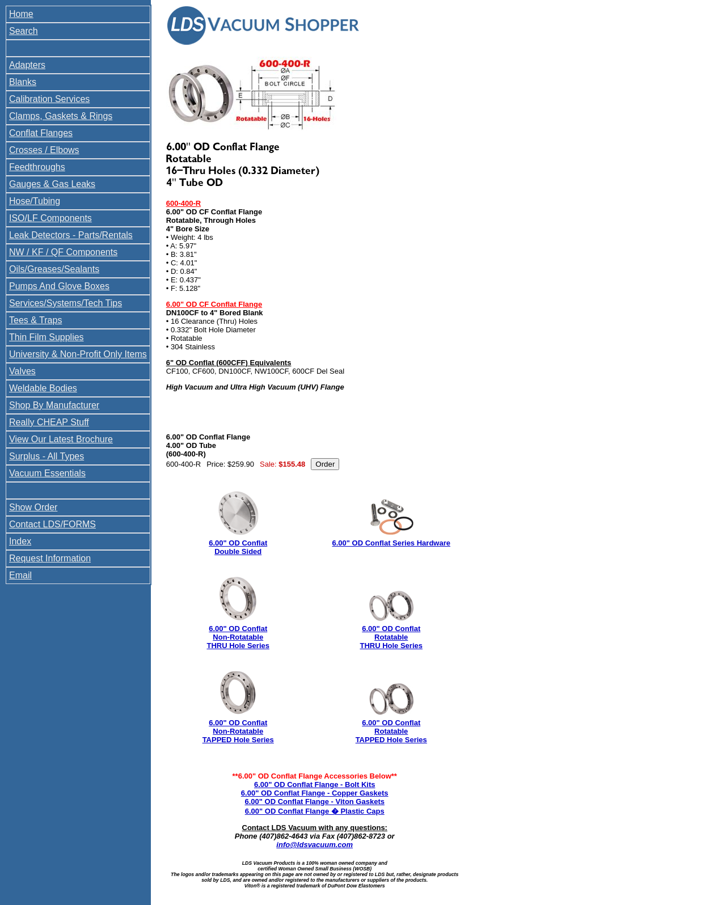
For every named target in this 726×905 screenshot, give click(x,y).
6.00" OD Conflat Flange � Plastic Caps (315, 811)
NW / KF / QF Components (63, 252)
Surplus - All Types (46, 456)
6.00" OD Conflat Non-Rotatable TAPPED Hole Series (238, 731)
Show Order (33, 507)
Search (23, 31)
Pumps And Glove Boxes (59, 286)
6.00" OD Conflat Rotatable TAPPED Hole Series (391, 731)
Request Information (50, 558)
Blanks (22, 82)
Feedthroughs (37, 167)
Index (20, 541)
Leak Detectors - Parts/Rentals (71, 235)
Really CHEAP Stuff (49, 422)
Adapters (27, 65)
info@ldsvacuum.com (314, 844)
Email (20, 575)
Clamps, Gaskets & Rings (60, 116)
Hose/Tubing (34, 201)
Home (21, 14)
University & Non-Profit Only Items (78, 354)
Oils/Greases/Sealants (54, 269)
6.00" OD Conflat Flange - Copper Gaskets (315, 793)
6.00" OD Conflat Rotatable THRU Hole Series (391, 637)
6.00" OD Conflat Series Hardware (391, 543)
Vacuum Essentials (47, 473)
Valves (22, 371)
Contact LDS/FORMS (52, 524)
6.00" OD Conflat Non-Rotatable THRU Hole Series (237, 637)
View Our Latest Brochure (61, 439)
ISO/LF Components (50, 218)
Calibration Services (49, 99)
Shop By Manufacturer (54, 405)
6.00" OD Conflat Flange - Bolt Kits (314, 784)
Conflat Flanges (41, 133)
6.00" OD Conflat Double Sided (238, 547)
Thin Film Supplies (46, 337)
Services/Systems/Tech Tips (65, 303)
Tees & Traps (35, 320)
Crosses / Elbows (44, 150)
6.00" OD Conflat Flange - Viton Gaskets (314, 801)
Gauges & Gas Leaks (52, 184)
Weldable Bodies (43, 388)
